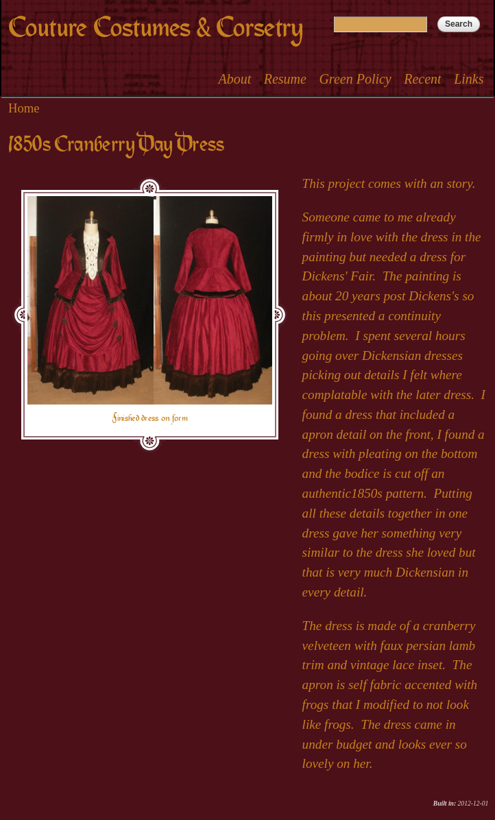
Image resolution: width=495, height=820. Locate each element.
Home (24, 108)
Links (468, 78)
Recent (422, 78)
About (234, 78)
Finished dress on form (149, 418)
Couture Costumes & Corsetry (155, 28)
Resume (285, 78)
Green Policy (355, 78)
